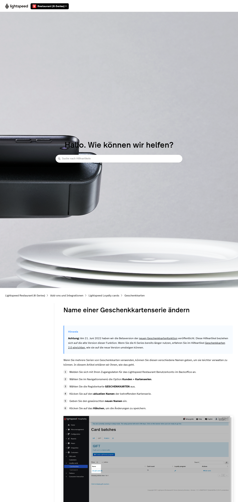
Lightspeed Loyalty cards (104, 295)
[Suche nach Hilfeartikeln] (119, 159)
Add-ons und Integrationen (66, 295)
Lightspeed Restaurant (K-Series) (25, 295)
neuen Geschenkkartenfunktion (158, 338)
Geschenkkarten (134, 295)
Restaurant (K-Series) (50, 6)
